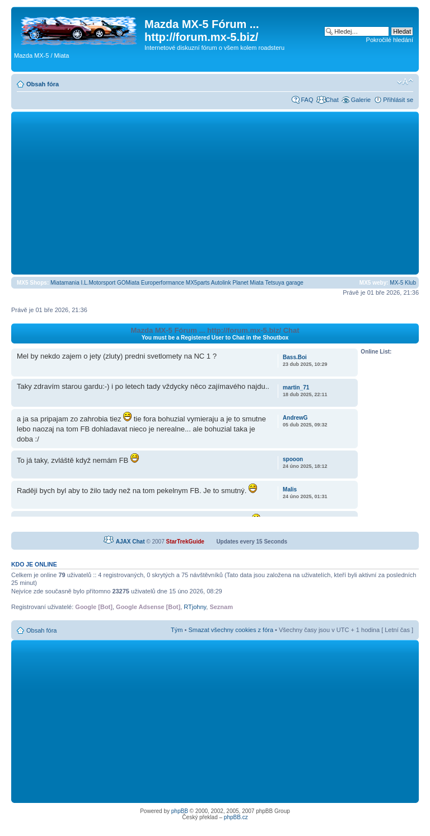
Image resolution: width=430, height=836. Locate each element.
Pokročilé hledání (389, 39)
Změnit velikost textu (405, 82)
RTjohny (195, 606)
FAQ (307, 99)
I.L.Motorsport (98, 283)
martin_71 (296, 387)
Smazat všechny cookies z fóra (230, 629)
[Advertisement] (215, 192)
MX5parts (198, 283)
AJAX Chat (130, 541)
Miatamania (65, 283)
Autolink (221, 283)
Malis (290, 489)
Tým (177, 629)
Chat (331, 99)
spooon (293, 459)
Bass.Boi (295, 357)
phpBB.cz (236, 817)
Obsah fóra (42, 84)
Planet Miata (248, 283)
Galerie (361, 99)
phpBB (179, 811)
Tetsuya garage (284, 283)
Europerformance (162, 283)
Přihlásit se (398, 99)
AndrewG (295, 418)
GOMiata (128, 283)
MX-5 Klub (403, 283)
